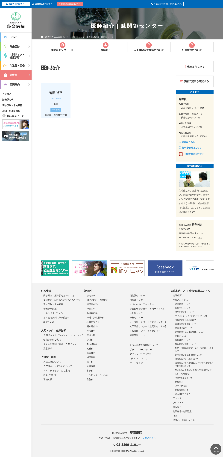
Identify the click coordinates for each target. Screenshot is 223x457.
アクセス (6, 93)
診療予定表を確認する (196, 81)
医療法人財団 (127, 433)
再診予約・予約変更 (12, 105)
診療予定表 (7, 99)
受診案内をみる (196, 66)
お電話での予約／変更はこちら (166, 4)
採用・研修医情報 (11, 111)
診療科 (48, 37)
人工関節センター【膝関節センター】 (71, 37)
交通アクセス (149, 437)
